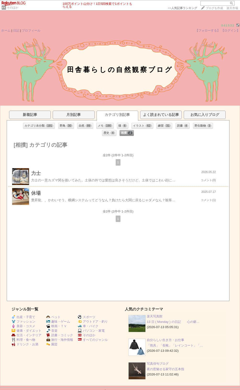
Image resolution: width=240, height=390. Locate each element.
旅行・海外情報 (59, 339)
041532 (227, 25)
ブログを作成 (214, 8)
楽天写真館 (154, 316)
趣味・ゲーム (58, 321)
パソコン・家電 (91, 330)
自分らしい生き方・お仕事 (165, 340)
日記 (16, 30)
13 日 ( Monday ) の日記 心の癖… (173, 322)
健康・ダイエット (26, 330)
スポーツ (86, 317)
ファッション (23, 321)
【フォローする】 (207, 30)
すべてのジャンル (93, 339)
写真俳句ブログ (158, 363)
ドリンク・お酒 (24, 344)
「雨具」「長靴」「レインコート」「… (175, 345)
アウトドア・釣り (93, 321)
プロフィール (31, 30)
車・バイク (88, 326)
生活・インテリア (26, 335)
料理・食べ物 (23, 339)
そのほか (12, 7)
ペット (53, 317)
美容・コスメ (23, 326)
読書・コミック (59, 335)
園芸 (51, 344)
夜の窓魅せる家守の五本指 (165, 369)
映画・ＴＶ (56, 326)
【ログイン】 (230, 30)
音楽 (51, 330)
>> (182, 8)
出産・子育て (23, 317)
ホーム (6, 30)
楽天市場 (232, 8)
